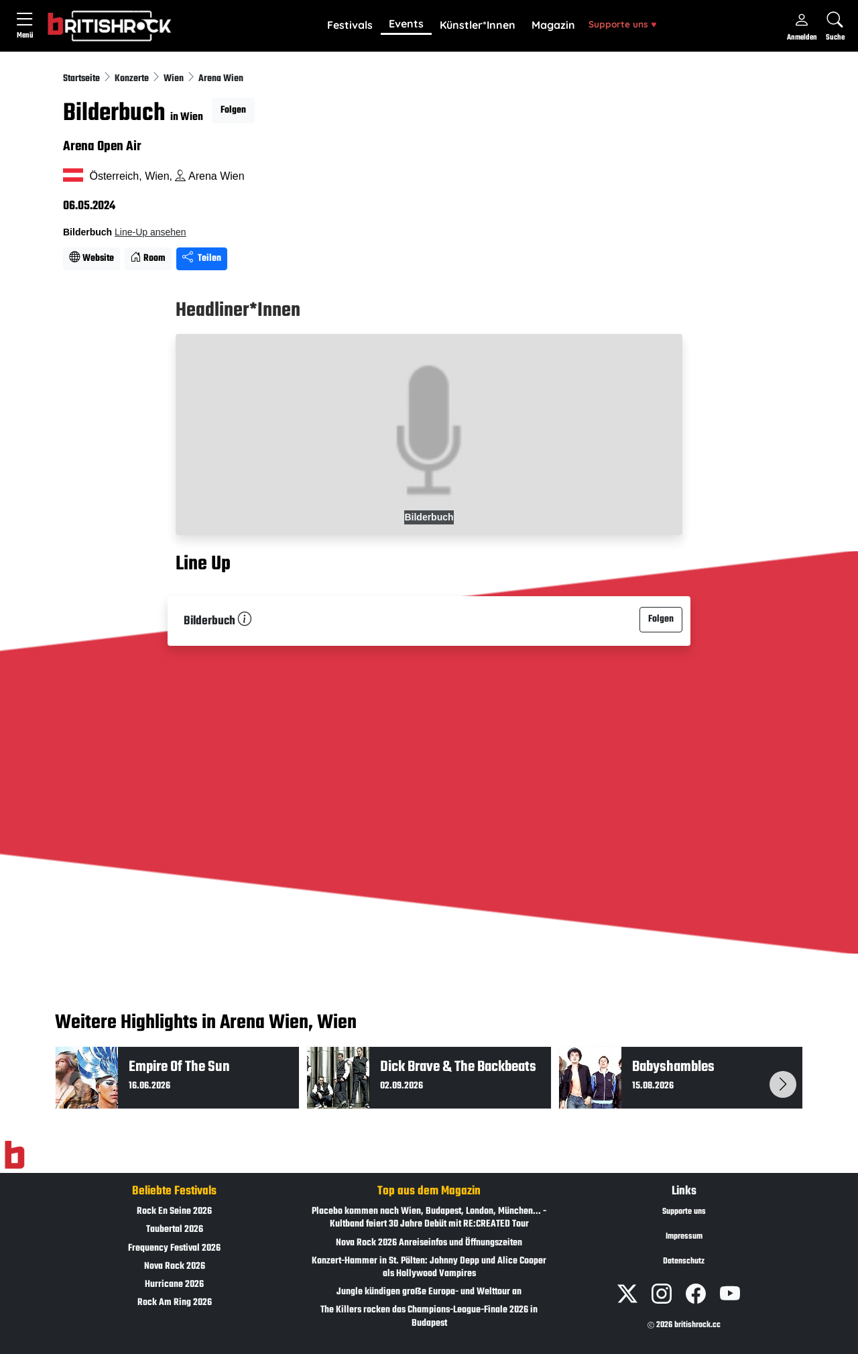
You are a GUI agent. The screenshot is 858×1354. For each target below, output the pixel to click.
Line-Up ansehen (150, 232)
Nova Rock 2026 (174, 1266)
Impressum (684, 1236)
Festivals (350, 25)
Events (406, 23)
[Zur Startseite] (14, 1155)
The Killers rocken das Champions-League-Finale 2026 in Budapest (429, 1316)
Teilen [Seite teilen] (201, 258)
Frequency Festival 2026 (174, 1248)
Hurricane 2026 (174, 1284)
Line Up (203, 564)
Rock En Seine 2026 (174, 1211)
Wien (175, 79)
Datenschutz (683, 1261)
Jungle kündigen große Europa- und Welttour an (429, 1292)
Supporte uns (622, 24)
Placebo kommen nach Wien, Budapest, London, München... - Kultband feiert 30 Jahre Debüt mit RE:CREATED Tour (429, 1218)
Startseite (82, 79)
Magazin (553, 25)
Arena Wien (220, 79)
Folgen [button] (233, 110)
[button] (350, 25)
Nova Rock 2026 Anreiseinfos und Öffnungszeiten (429, 1243)
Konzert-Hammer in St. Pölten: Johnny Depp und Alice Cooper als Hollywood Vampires (429, 1267)
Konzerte (133, 79)
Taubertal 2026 (174, 1229)
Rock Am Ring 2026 (174, 1302)
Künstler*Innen (477, 25)
